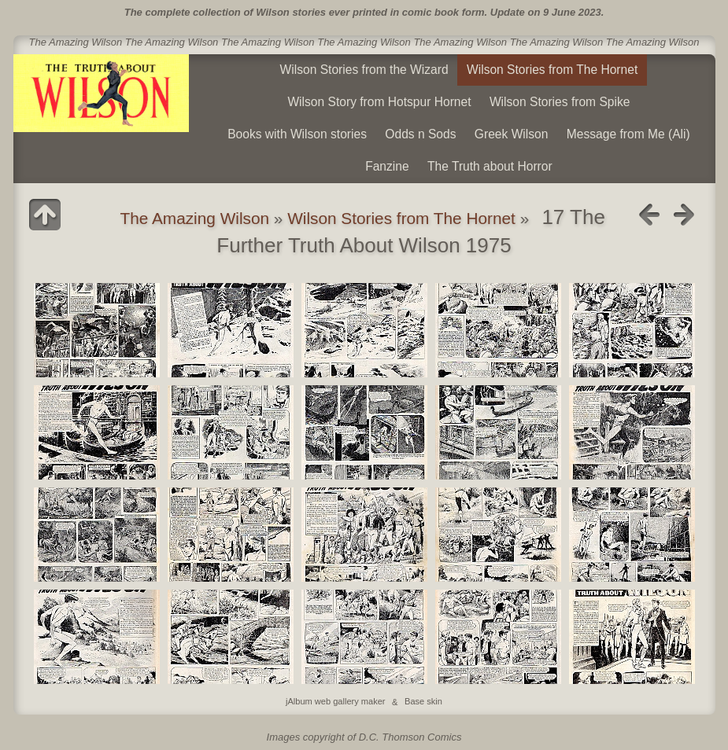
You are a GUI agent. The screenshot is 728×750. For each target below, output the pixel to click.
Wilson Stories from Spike (560, 101)
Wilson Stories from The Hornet (552, 69)
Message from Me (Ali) (628, 134)
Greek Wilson (512, 134)
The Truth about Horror (489, 166)
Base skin (423, 702)
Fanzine (386, 166)
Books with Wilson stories (297, 134)
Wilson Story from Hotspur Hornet (379, 101)
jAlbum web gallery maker (335, 702)
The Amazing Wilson (194, 218)
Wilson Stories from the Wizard (364, 69)
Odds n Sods (420, 134)
